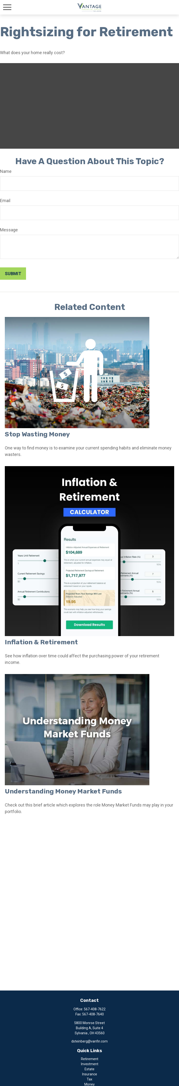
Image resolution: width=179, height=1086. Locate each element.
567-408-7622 (95, 1009)
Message (9, 229)
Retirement (89, 1059)
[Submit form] (13, 273)
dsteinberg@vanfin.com (89, 1041)
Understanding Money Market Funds (63, 791)
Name (6, 171)
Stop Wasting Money (37, 434)
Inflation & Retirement (41, 642)
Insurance (89, 1074)
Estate (89, 1069)
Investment (89, 1064)
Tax (89, 1079)
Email (5, 200)
